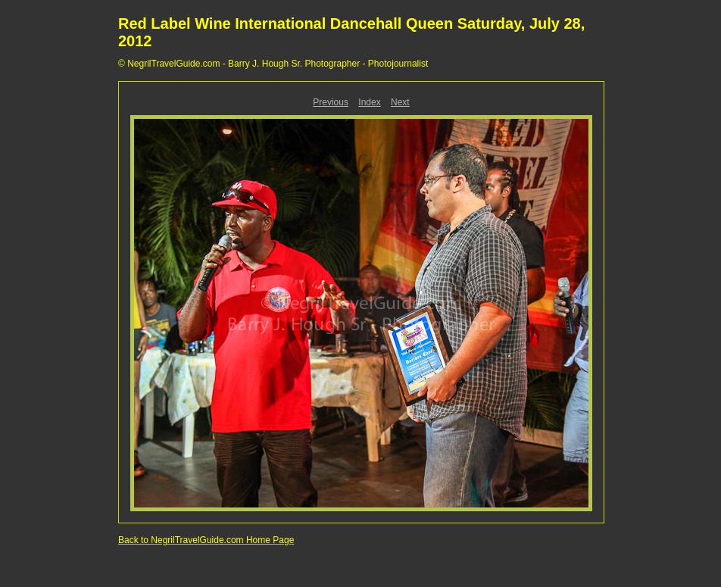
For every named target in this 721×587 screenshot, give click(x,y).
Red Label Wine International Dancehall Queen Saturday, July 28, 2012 (351, 32)
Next (400, 102)
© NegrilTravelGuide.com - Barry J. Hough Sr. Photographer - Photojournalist (273, 63)
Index (369, 102)
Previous (330, 102)
